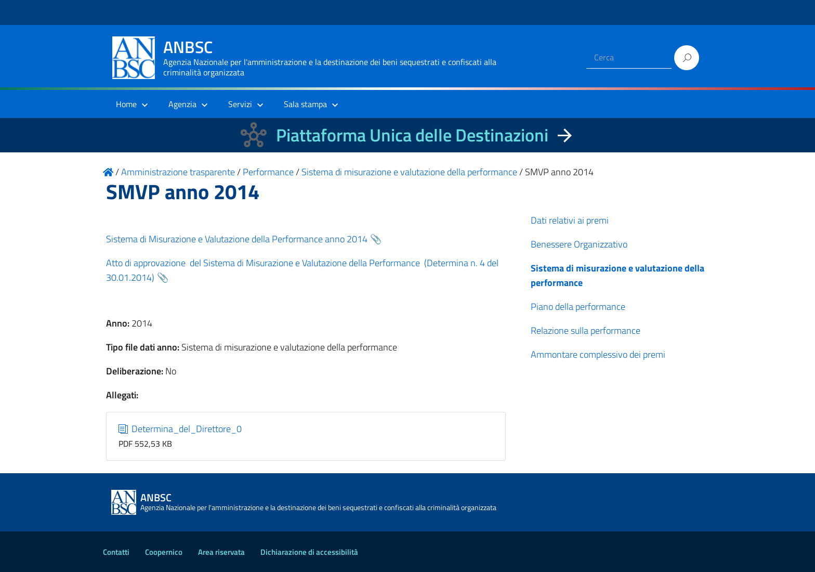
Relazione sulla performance (585, 330)
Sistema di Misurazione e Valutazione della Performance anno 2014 (236, 239)
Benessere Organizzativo (579, 244)
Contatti (116, 552)
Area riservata (221, 552)
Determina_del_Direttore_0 (180, 429)
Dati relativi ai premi (570, 220)
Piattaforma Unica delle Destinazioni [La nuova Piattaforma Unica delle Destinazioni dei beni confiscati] (412, 135)
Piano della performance (578, 307)
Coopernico (163, 552)
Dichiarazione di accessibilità (309, 552)
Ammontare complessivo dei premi (598, 354)
